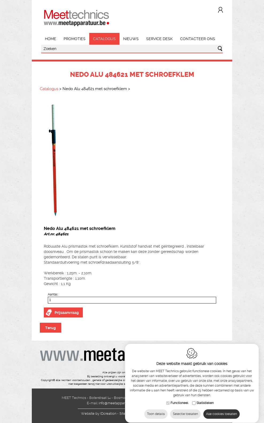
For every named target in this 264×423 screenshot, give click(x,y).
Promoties (75, 39)
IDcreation (98, 414)
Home (50, 39)
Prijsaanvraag (67, 312)
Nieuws (131, 39)
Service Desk (159, 39)
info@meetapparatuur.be (118, 403)
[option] (132, 160)
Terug (50, 328)
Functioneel (179, 402)
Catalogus (104, 39)
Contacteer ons (197, 39)
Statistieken (205, 402)
